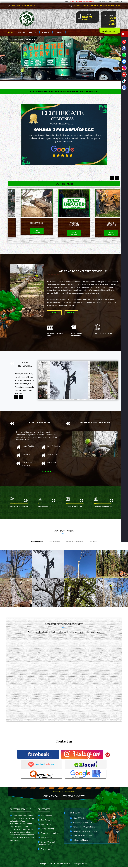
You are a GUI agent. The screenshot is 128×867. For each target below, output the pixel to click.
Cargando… (64, 676)
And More (93, 542)
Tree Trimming (45, 837)
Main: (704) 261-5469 (81, 818)
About (21, 32)
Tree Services (37, 542)
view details (27, 233)
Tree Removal (54, 542)
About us (71, 313)
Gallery (33, 32)
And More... (44, 849)
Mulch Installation (74, 542)
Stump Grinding (46, 828)
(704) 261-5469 (87, 18)
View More (46, 471)
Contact (59, 32)
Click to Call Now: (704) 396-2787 (64, 796)
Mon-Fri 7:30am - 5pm (81, 835)
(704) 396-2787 (112, 21)
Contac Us (54, 313)
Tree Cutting (44, 824)
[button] (2, 58)
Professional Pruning (48, 833)
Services (46, 32)
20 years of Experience (81, 840)
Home (11, 32)
